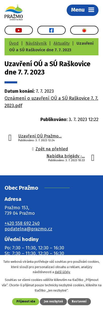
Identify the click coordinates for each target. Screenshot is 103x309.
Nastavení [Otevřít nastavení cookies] (79, 301)
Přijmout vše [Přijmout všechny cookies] (25, 301)
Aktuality (62, 43)
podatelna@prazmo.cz (28, 229)
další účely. (62, 272)
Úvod (14, 43)
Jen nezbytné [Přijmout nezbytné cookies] (53, 301)
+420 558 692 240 (22, 223)
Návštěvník (36, 43)
